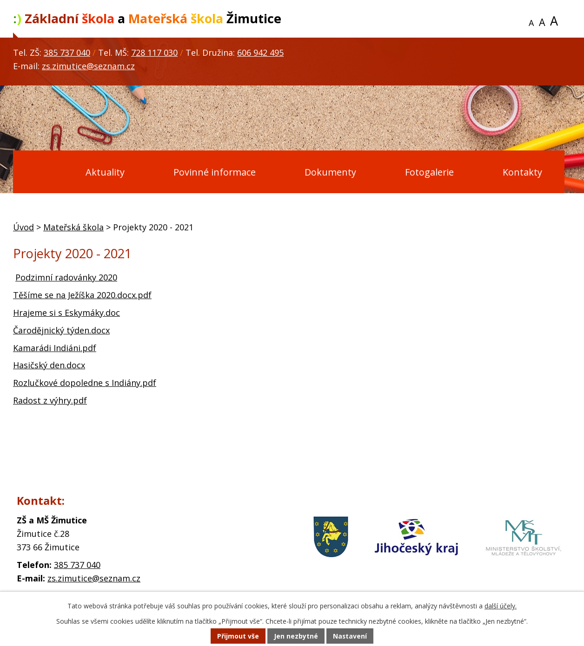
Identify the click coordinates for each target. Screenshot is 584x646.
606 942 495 (260, 52)
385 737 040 (67, 52)
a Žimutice (147, 18)
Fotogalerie (429, 172)
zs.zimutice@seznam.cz (88, 66)
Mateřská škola (73, 227)
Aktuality (105, 172)
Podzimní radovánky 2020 (66, 277)
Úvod (36, 172)
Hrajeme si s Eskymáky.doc (66, 312)
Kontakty (522, 172)
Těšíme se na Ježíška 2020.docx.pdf (82, 294)
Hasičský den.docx (49, 365)
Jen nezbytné (296, 636)
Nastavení (350, 636)
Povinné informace (214, 172)
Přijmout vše (238, 636)
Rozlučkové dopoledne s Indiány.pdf (84, 382)
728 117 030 (154, 52)
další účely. (500, 606)
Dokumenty (330, 172)
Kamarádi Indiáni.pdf (54, 347)
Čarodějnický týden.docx (61, 330)
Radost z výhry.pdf (50, 400)
